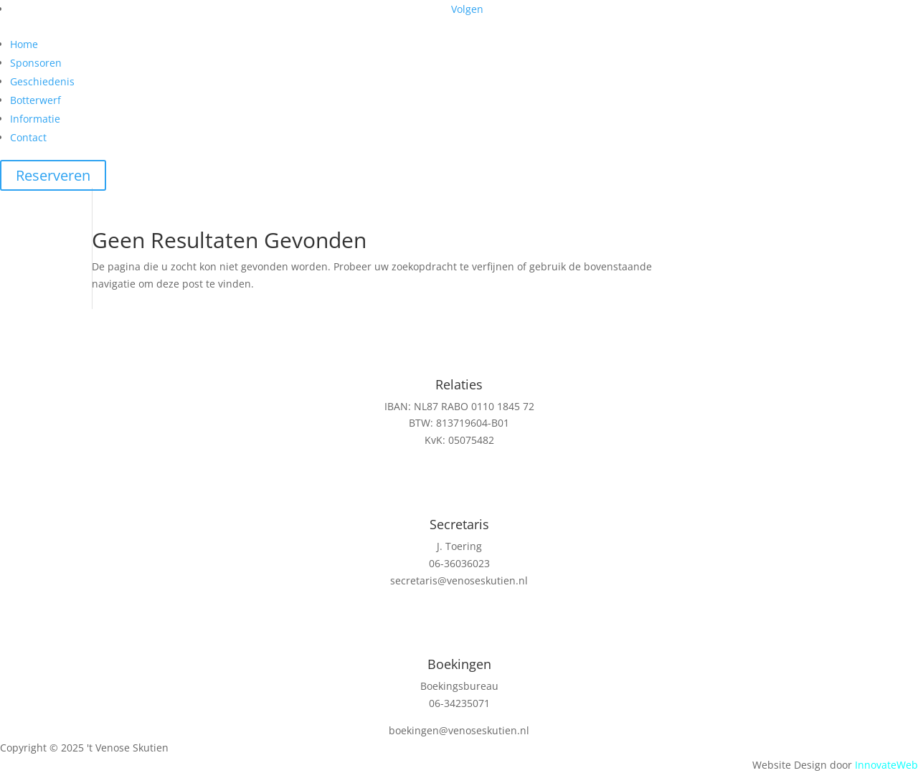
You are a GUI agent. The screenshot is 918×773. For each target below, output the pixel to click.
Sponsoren (36, 63)
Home (24, 44)
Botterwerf (35, 100)
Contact (28, 137)
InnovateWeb (886, 765)
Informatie (35, 118)
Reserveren (53, 175)
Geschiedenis (42, 81)
